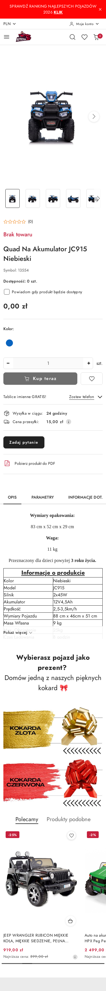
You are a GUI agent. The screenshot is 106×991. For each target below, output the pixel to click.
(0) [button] (30, 222)
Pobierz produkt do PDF (29, 463)
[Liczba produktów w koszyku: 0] (96, 37)
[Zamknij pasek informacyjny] (100, 9)
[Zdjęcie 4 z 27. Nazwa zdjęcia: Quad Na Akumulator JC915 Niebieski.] (73, 198)
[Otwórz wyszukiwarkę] (72, 37)
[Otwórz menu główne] (6, 37)
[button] (94, 116)
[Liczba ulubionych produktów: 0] (84, 37)
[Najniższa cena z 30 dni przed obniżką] (75, 957)
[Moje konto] (84, 24)
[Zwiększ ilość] (88, 363)
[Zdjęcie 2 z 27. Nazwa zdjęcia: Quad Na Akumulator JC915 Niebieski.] (33, 198)
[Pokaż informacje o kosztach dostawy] (69, 422)
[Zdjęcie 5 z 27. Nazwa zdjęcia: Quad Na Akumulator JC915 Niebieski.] (94, 198)
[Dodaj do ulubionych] (92, 378)
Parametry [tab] (42, 497)
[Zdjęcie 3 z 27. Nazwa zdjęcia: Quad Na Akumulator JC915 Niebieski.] (53, 198)
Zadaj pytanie (24, 442)
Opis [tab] (12, 497)
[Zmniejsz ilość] (8, 363)
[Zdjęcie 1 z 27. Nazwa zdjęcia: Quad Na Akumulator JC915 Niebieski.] (12, 198)
